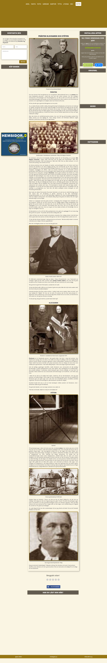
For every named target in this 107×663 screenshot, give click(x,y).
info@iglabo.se (53, 661)
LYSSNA (66, 4)
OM (71, 4)
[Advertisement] (53, 18)
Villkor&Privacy (88, 661)
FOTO (39, 4)
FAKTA (33, 4)
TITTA (60, 4)
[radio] (47, 579)
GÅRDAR (46, 4)
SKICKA (23, 62)
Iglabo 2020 (18, 661)
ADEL (28, 4)
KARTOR (53, 4)
